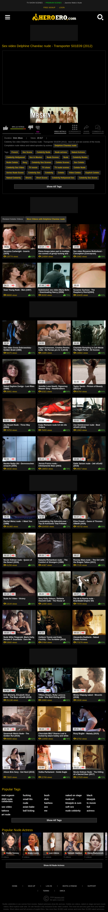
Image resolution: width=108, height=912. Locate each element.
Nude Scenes (53, 157)
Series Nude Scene (15, 173)
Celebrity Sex (34, 173)
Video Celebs (75, 173)
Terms (46, 891)
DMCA (62, 891)
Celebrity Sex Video (15, 167)
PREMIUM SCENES (53, 3)
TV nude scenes (62, 167)
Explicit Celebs (92, 173)
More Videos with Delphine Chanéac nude (46, 219)
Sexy (25, 162)
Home (14, 886)
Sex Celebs (79, 162)
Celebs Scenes (62, 162)
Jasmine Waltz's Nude (73, 3)
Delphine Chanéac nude (65, 145)
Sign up (31, 886)
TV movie (33, 167)
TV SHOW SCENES (35, 3)
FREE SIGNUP (49, 7)
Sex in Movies (35, 157)
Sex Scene (27, 152)
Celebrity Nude (43, 152)
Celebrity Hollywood (15, 157)
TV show (46, 167)
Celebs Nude (79, 167)
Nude (65, 157)
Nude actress (61, 152)
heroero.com (59, 897)
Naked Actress (78, 152)
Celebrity (49, 173)
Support (91, 886)
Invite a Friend (70, 886)
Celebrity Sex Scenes (41, 162)
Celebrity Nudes (80, 157)
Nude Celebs (12, 162)
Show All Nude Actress (54, 865)
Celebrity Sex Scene (88, 178)
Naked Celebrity (13, 178)
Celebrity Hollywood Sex (63, 178)
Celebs (61, 173)
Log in (49, 886)
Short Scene (41, 178)
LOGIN (62, 7)
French (14, 152)
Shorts (28, 178)
